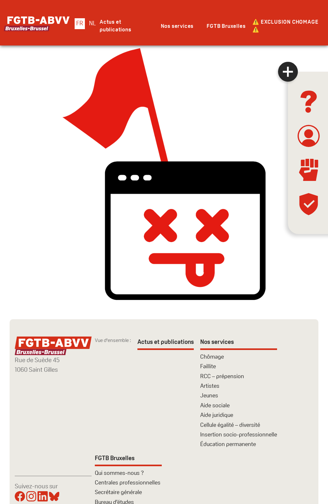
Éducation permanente (228, 444)
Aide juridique (216, 415)
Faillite (208, 366)
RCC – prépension (222, 376)
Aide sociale (215, 405)
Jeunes (209, 395)
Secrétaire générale (118, 492)
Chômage (212, 357)
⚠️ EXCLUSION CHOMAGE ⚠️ (285, 25)
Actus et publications (115, 25)
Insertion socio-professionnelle (238, 434)
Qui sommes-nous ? (119, 473)
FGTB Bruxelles (226, 25)
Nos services (177, 25)
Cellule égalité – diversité (230, 425)
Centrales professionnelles (128, 482)
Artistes (209, 386)
